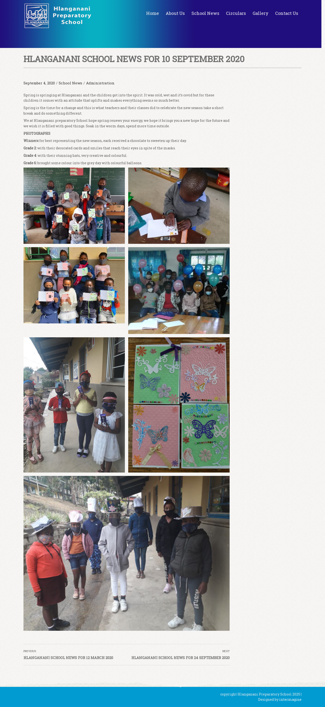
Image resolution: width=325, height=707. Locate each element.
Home (152, 13)
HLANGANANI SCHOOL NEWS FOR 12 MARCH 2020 (68, 657)
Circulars (236, 13)
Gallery (260, 13)
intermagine (290, 699)
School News (205, 13)
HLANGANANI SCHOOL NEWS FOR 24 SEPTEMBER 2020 (180, 657)
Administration (100, 83)
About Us (175, 13)
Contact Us (286, 13)
